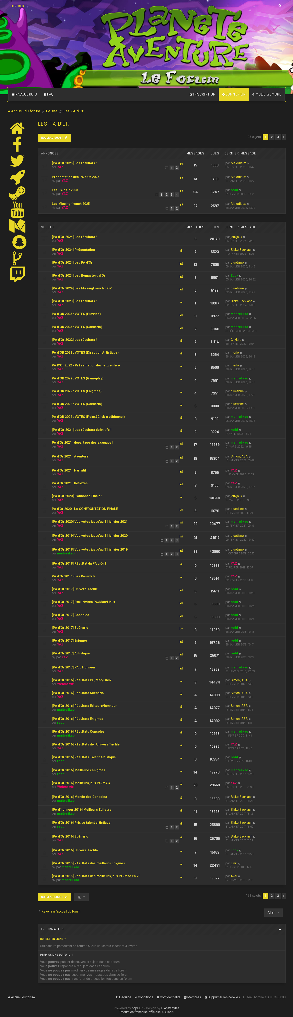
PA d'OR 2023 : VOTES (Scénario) (77, 327)
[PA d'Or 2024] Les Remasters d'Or (78, 275)
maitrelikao (239, 314)
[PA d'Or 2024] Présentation (73, 250)
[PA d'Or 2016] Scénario (70, 836)
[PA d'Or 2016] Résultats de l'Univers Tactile (86, 744)
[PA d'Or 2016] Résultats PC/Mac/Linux (81, 680)
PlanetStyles (170, 1008)
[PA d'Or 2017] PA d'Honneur (73, 667)
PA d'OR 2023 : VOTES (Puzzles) (76, 314)
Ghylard (236, 340)
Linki (234, 863)
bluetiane (237, 262)
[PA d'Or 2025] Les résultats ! (74, 163)
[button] (284, 137)
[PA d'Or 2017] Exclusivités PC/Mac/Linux (83, 602)
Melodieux (238, 163)
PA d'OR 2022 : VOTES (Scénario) (77, 404)
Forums (17, 6)
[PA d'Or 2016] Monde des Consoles (79, 797)
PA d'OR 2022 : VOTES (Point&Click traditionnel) (88, 417)
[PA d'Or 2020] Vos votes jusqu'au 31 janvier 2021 (90, 522)
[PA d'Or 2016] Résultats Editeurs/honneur (84, 706)
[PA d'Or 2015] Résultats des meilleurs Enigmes (88, 863)
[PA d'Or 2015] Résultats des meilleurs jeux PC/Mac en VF (96, 876)
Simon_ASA (239, 456)
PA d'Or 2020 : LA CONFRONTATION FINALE (85, 509)
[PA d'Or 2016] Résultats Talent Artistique (84, 757)
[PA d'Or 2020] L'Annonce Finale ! (77, 496)
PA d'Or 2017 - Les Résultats (74, 576)
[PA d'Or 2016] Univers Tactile (75, 850)
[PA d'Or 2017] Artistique (71, 653)
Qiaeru (169, 1012)
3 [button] (278, 137)
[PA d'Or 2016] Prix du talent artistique (81, 823)
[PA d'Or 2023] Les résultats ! (74, 301)
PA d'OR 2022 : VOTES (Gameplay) (77, 378)
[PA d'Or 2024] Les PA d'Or (72, 262)
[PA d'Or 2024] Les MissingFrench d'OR (82, 288)
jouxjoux (236, 237)
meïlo (235, 352)
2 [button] (272, 137)
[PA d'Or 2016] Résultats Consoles (78, 731)
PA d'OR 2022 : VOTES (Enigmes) (77, 391)
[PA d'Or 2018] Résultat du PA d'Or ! (79, 563)
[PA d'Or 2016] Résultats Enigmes (77, 719)
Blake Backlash (241, 250)
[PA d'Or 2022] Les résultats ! (74, 340)
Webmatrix (65, 684)
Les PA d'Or (53, 124)
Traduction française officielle (140, 1012)
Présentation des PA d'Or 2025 (75, 177)
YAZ (60, 167)
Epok (234, 275)
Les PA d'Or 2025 (65, 190)
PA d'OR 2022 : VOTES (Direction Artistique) (85, 352)
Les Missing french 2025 (71, 204)
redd (234, 190)
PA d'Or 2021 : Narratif (69, 470)
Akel (234, 876)
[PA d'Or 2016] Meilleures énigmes (78, 770)
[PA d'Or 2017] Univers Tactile (75, 589)
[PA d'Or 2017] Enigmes (70, 640)
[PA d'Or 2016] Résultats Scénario (78, 693)
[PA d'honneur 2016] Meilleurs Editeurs (82, 810)
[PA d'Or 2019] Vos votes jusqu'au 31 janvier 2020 (90, 536)
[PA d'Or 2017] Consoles (70, 615)
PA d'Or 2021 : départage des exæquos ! (82, 442)
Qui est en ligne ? (53, 939)
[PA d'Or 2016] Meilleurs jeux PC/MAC (81, 783)
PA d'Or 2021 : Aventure (70, 456)
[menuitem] (48, 94)
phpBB (136, 1008)
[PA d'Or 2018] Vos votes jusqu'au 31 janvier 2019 (90, 549)
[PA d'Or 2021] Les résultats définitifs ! (81, 430)
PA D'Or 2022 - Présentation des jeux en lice (86, 365)
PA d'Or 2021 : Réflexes (70, 483)
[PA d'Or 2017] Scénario (70, 628)
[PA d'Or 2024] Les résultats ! (74, 237)
